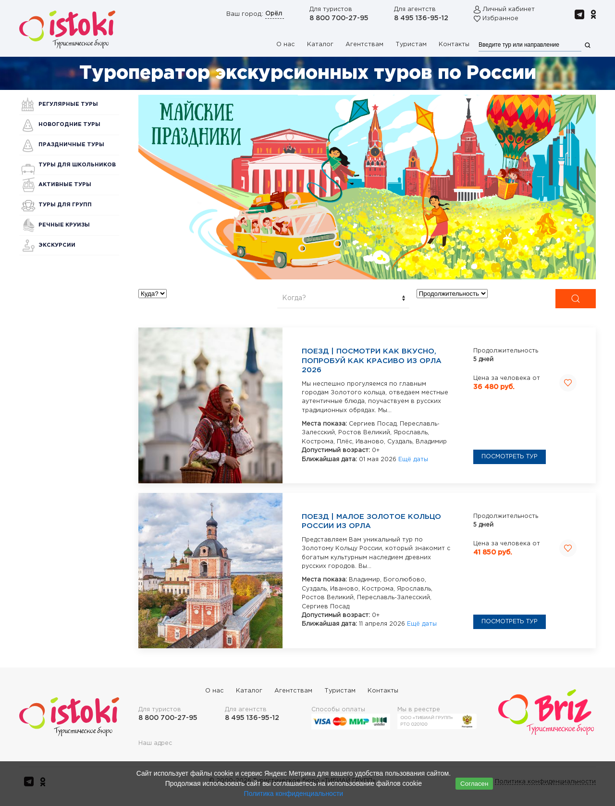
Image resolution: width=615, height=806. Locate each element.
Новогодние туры (69, 124)
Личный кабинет (508, 9)
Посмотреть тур (509, 456)
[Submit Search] (575, 298)
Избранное (500, 18)
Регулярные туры (68, 104)
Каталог (320, 44)
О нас (285, 44)
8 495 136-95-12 (421, 18)
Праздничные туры (71, 144)
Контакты (454, 44)
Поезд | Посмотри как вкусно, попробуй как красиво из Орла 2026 (372, 360)
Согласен (474, 783)
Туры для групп (65, 204)
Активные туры (64, 184)
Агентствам (364, 44)
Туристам (411, 44)
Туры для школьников (77, 165)
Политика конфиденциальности (294, 793)
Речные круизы (64, 225)
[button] (367, 187)
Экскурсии (56, 245)
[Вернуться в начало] (67, 29)
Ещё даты (413, 459)
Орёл (274, 13)
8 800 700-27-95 (339, 18)
